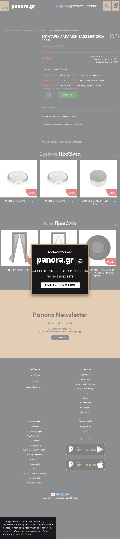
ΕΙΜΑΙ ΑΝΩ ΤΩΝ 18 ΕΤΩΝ (60, 285)
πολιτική (23, 534)
